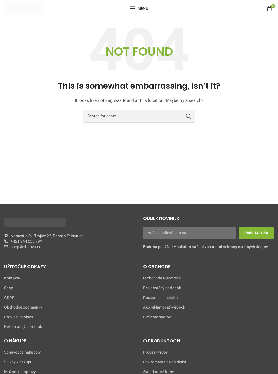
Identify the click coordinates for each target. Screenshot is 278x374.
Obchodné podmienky (23, 307)
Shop (8, 288)
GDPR (9, 298)
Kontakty (12, 278)
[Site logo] (24, 8)
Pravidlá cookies (18, 317)
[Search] (139, 116)
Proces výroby (155, 352)
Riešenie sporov (157, 317)
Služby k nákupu (18, 362)
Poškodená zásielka (160, 298)
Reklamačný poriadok (23, 327)
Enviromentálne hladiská (164, 362)
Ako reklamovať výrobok (164, 307)
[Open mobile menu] (139, 8)
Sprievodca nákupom (22, 352)
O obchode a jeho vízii (162, 278)
